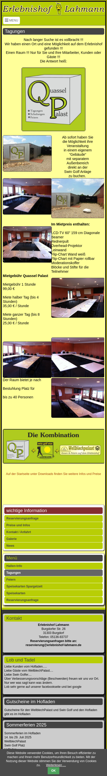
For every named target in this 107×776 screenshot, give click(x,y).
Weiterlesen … (56, 765)
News (10, 545)
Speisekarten (15, 593)
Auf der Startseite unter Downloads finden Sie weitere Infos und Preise (53, 474)
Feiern (10, 579)
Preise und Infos (18, 525)
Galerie (11, 539)
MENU (11, 20)
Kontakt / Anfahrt (18, 532)
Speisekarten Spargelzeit (24, 586)
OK (53, 770)
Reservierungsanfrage (22, 518)
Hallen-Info (14, 566)
